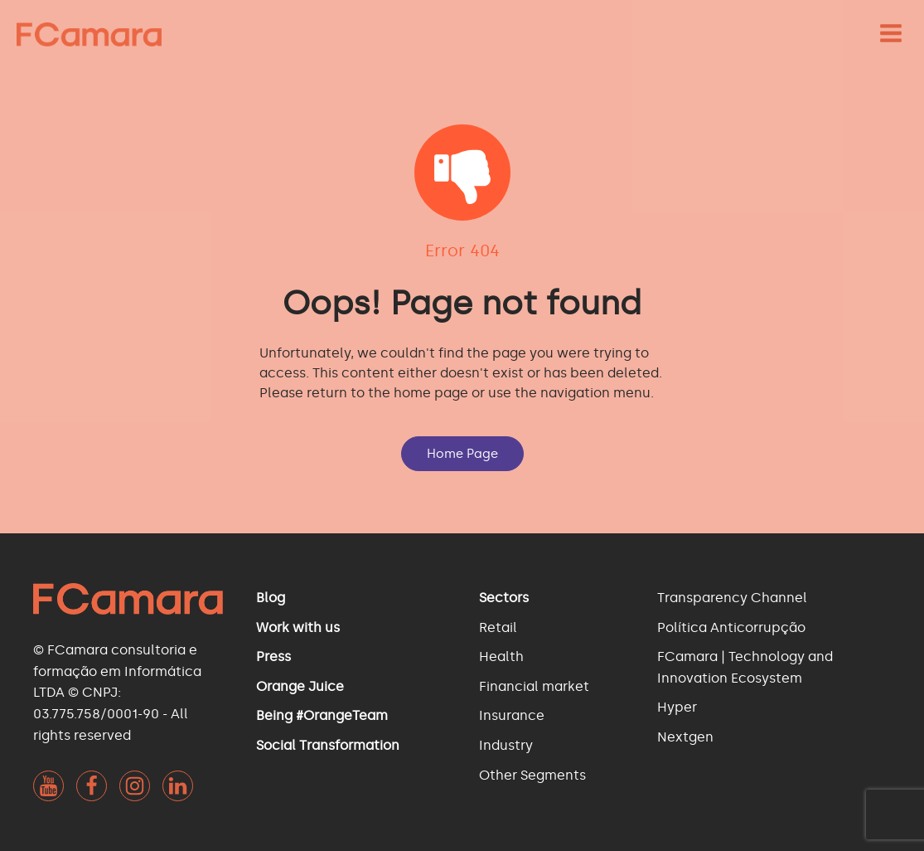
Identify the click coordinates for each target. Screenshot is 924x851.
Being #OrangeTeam (322, 715)
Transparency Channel (732, 597)
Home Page (462, 453)
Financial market (534, 686)
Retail (498, 627)
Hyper (677, 707)
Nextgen (685, 737)
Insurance (511, 715)
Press (273, 656)
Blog (270, 597)
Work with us (298, 627)
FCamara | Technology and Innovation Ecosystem (745, 667)
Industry (506, 745)
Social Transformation (327, 745)
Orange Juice (300, 686)
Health (501, 656)
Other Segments (532, 775)
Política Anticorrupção (731, 627)
